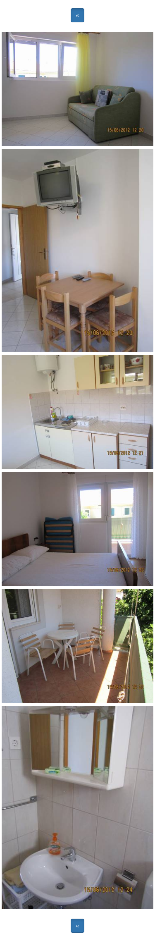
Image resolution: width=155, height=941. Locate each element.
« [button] (77, 15)
